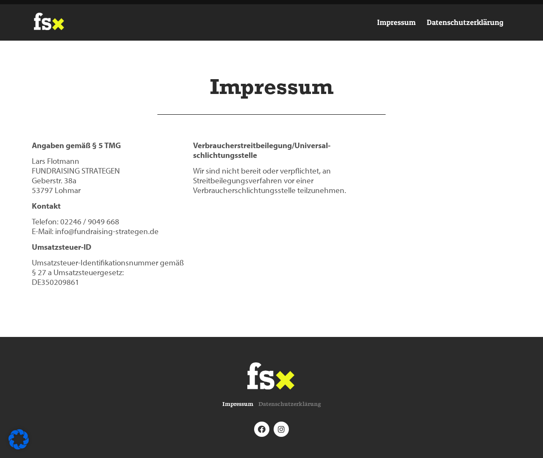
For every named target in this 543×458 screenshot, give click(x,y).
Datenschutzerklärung (465, 22)
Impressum (396, 22)
